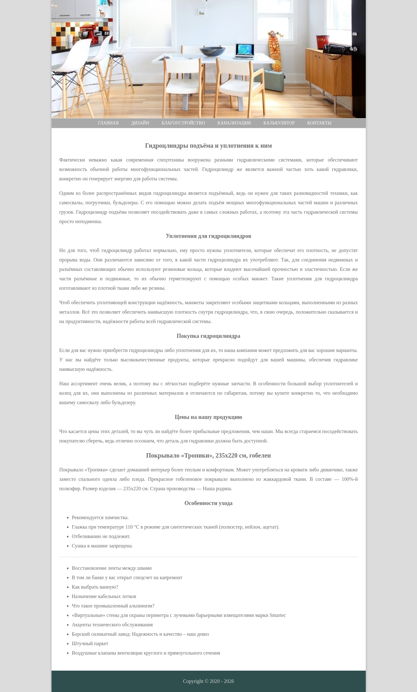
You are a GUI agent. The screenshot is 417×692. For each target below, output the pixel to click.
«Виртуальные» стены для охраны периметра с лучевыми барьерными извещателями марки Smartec (179, 615)
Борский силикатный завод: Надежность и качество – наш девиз (140, 634)
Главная (108, 123)
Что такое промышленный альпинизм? (113, 605)
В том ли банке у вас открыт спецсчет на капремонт (127, 577)
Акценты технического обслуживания (112, 624)
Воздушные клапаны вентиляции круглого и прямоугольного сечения (146, 653)
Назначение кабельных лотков (104, 596)
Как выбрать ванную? (95, 587)
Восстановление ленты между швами (112, 568)
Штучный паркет (90, 643)
